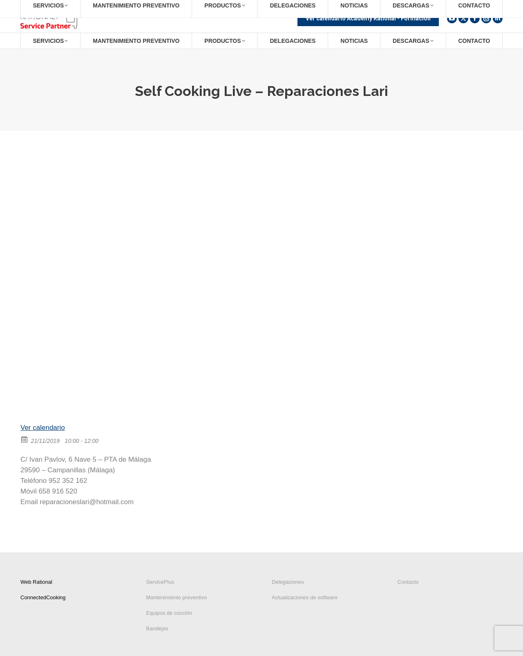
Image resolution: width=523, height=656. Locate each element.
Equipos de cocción (169, 613)
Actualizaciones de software (304, 597)
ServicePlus (160, 582)
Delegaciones (288, 582)
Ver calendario (42, 427)
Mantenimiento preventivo (176, 597)
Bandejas (157, 628)
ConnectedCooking (43, 597)
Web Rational (36, 582)
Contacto (408, 582)
